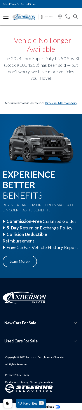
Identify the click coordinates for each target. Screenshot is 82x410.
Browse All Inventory (61, 103)
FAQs (26, 374)
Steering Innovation (41, 382)
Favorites (31, 403)
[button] (60, 17)
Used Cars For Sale (21, 341)
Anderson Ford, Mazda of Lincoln (45, 357)
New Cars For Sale (20, 322)
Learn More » (20, 261)
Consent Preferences (7, 403)
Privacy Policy (13, 374)
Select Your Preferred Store (19, 4)
